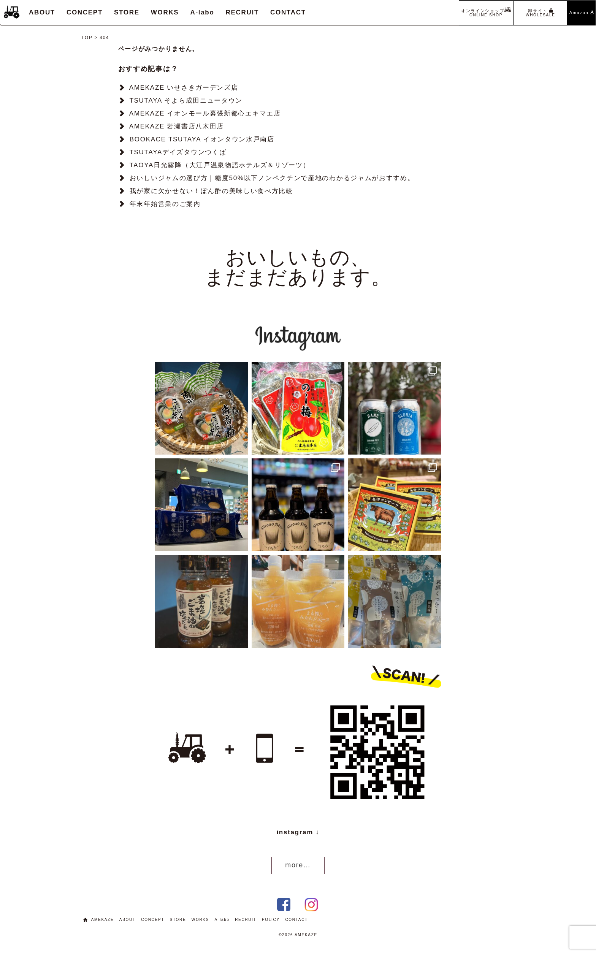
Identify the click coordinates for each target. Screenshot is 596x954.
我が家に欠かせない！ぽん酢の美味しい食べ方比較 (211, 191)
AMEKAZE (102, 920)
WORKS (165, 12)
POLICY (271, 920)
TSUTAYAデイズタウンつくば (177, 152)
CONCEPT (85, 12)
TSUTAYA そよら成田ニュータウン (186, 100)
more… (298, 865)
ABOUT (42, 12)
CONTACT (288, 12)
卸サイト (540, 12)
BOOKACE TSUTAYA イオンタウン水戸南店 (202, 139)
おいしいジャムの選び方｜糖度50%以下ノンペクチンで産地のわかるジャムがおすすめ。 (272, 178)
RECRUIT (242, 12)
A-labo (202, 12)
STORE (126, 12)
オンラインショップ (486, 11)
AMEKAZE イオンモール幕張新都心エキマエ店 (205, 113)
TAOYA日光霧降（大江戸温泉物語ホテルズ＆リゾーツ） (219, 165)
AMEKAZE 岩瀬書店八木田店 (176, 126)
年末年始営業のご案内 (165, 204)
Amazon (581, 12)
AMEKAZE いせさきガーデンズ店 (183, 87)
